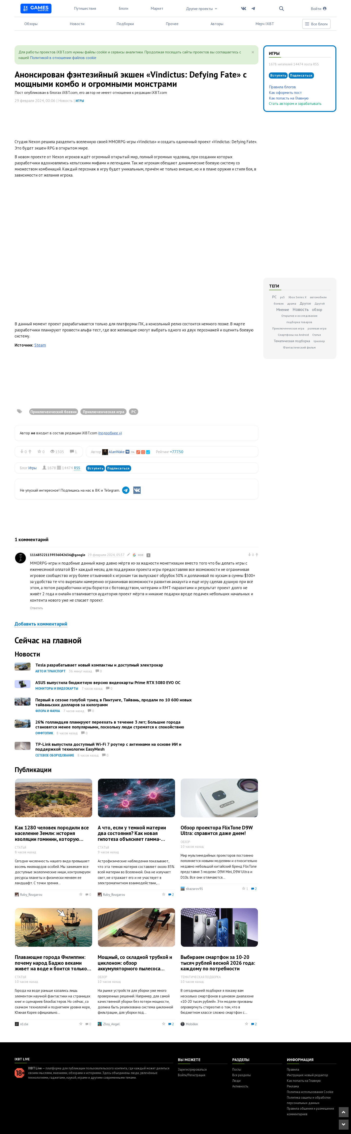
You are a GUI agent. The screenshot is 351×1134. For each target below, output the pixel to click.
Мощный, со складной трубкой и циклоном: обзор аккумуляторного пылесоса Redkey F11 (135, 965)
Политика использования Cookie (310, 1092)
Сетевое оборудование (54, 755)
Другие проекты (202, 8)
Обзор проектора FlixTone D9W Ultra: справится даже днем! (217, 830)
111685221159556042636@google (57, 555)
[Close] (252, 52)
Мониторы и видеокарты (56, 688)
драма (291, 303)
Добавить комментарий (41, 624)
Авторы (217, 23)
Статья (316, 335)
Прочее (172, 23)
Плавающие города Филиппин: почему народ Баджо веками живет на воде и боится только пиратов (51, 965)
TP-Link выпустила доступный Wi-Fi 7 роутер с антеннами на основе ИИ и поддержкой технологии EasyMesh (108, 746)
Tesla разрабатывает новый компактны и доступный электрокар (99, 665)
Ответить (36, 608)
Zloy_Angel (111, 1024)
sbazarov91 (194, 888)
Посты (236, 1069)
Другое (305, 303)
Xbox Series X (297, 297)
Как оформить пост (285, 92)
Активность (240, 1086)
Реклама (293, 1086)
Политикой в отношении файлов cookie (63, 57)
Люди (236, 1081)
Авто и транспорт (50, 671)
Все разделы (241, 1075)
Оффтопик (44, 733)
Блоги (123, 8)
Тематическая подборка (292, 341)
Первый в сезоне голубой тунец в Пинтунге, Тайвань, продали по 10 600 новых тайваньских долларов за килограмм (113, 702)
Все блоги (316, 23)
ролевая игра (317, 328)
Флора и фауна (47, 711)
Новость (300, 309)
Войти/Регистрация (191, 1075)
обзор (317, 309)
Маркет (157, 8)
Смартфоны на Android (293, 335)
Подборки (125, 23)
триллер (319, 341)
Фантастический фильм (299, 347)
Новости (77, 23)
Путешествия (85, 8)
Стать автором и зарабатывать (295, 103)
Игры (80, 101)
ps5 (282, 297)
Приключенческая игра (288, 328)
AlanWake (117, 451)
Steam (40, 345)
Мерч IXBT (264, 23)
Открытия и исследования (299, 316)
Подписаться (118, 468)
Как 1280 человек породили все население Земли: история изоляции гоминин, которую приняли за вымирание (52, 836)
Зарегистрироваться (192, 1069)
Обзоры (31, 23)
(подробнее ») (110, 432)
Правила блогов (282, 86)
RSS (77, 467)
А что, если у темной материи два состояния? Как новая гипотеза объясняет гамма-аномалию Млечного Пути (132, 836)
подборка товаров (299, 322)
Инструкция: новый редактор (307, 1075)
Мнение (282, 309)
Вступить (95, 468)
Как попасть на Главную (289, 98)
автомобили (318, 297)
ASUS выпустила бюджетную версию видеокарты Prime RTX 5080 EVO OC (107, 682)
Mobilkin (192, 1024)
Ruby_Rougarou (31, 894)
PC (274, 296)
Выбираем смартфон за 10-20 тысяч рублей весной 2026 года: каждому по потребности (218, 963)
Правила (293, 1069)
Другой (319, 303)
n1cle (24, 1024)
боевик (279, 303)
